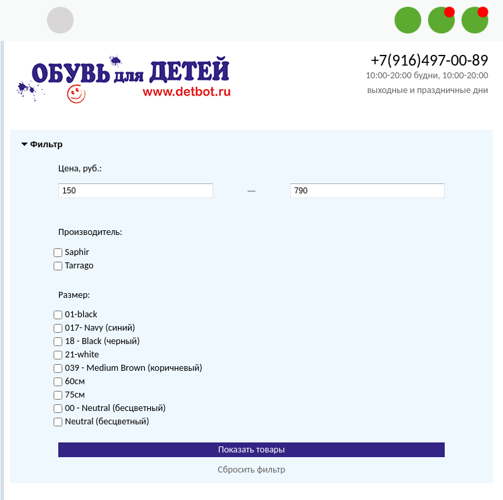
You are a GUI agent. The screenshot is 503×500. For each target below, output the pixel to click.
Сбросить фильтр (251, 469)
